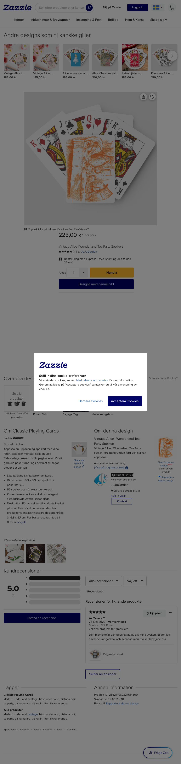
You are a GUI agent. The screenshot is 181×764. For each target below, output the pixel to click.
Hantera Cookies (91, 401)
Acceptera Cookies (124, 401)
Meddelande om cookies (92, 380)
